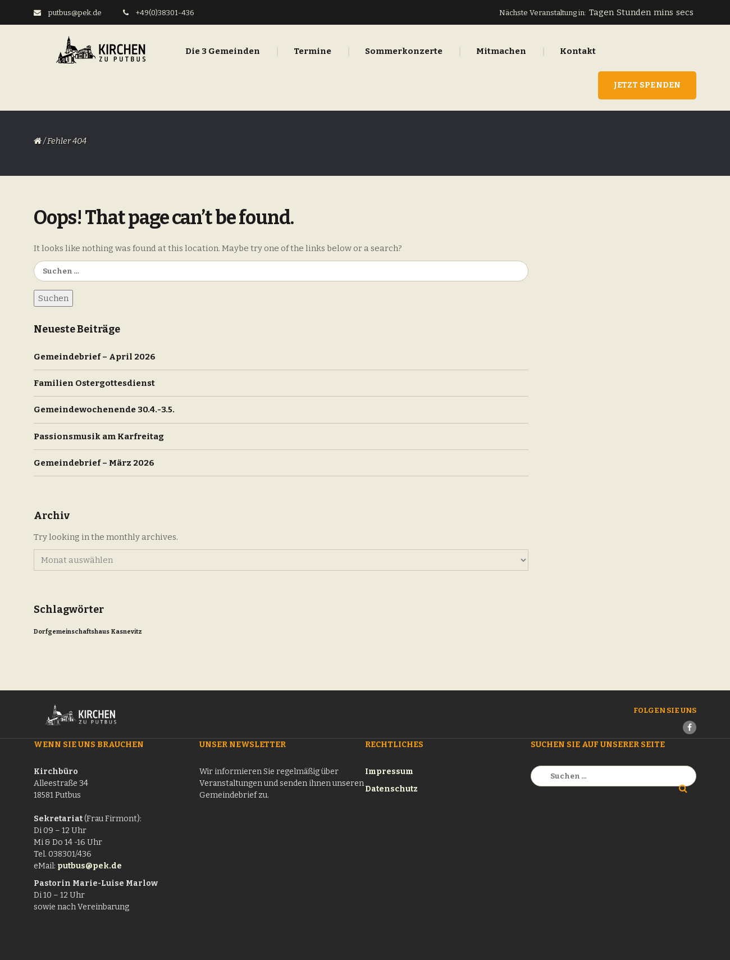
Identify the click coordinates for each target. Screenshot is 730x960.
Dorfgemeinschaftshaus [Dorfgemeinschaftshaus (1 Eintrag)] (72, 631)
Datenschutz (391, 789)
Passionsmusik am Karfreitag (99, 436)
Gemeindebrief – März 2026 (94, 463)
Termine (312, 51)
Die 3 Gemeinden (222, 51)
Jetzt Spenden (647, 85)
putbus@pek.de (89, 866)
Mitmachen (501, 51)
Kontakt (578, 51)
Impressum (389, 771)
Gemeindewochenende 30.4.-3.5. (104, 409)
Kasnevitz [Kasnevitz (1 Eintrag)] (126, 631)
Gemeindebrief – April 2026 (95, 357)
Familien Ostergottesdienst (94, 383)
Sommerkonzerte (403, 51)
